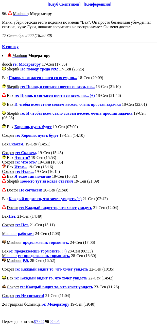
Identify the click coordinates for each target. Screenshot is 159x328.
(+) (54, 95)
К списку (10, 46)
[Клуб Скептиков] (64, 4)
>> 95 (55, 321)
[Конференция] (97, 4)
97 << (39, 321)
